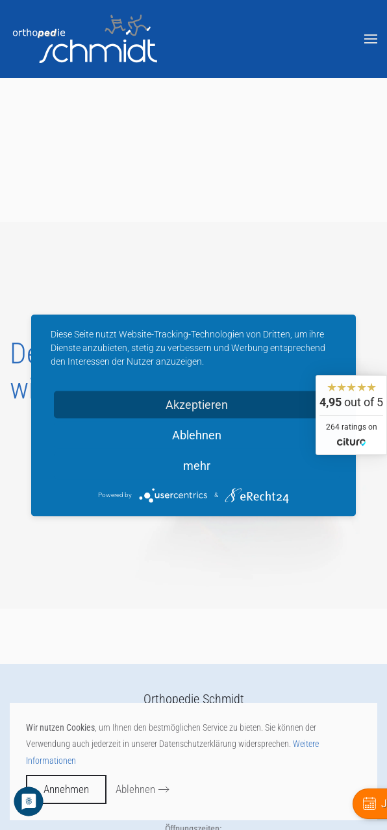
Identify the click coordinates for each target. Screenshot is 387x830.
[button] (370, 39)
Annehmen (66, 789)
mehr (196, 465)
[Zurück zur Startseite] (86, 39)
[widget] (351, 414)
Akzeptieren (197, 404)
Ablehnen (135, 789)
